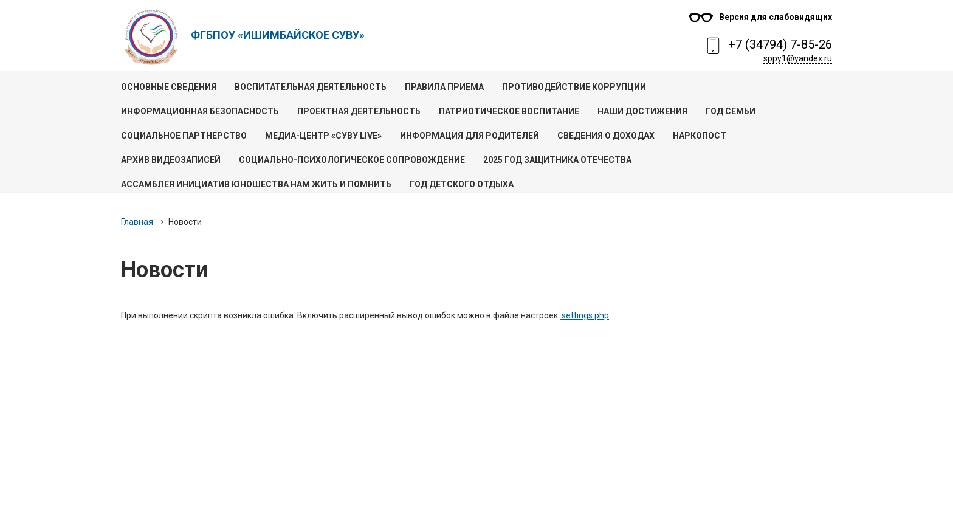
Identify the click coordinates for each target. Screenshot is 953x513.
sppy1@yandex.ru (797, 58)
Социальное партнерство (184, 135)
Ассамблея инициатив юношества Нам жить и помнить (256, 184)
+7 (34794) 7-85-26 (780, 44)
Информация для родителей (469, 135)
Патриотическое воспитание (509, 111)
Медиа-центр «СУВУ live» (323, 135)
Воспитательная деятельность (311, 87)
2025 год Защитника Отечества (557, 160)
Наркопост (699, 135)
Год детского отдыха (462, 184)
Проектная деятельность (359, 111)
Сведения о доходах (606, 135)
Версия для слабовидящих (775, 17)
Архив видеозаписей (171, 160)
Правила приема (444, 87)
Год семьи (730, 111)
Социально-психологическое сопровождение (352, 160)
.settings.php (584, 315)
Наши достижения (642, 111)
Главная (137, 222)
